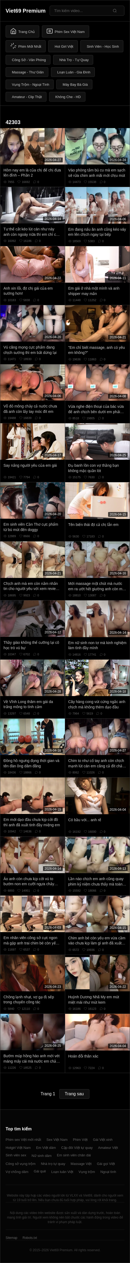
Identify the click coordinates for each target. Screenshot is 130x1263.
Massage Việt (81, 1164)
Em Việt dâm (46, 1148)
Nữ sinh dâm (41, 1156)
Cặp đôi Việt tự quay (77, 1148)
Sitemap (11, 1238)
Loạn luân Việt (62, 1172)
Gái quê (40, 1171)
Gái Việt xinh (102, 1140)
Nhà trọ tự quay (53, 1164)
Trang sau (74, 1094)
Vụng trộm (86, 1172)
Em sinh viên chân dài (74, 1155)
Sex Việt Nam (57, 1140)
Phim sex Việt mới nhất (23, 1140)
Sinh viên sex (16, 1155)
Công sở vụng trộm (21, 1164)
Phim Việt (80, 1140)
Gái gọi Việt (106, 1164)
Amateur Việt (108, 1148)
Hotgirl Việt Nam (18, 1148)
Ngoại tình (108, 1172)
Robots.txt (29, 1238)
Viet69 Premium (26, 11)
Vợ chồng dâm (17, 1172)
